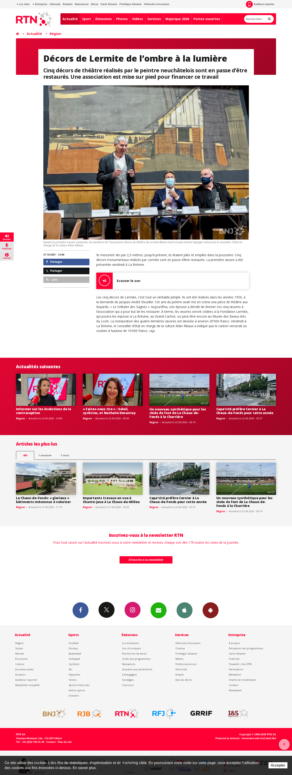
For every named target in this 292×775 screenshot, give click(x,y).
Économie (21, 658)
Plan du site (65, 742)
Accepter (278, 765)
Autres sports (77, 690)
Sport (86, 19)
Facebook (81, 610)
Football (73, 643)
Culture (19, 664)
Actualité (70, 19)
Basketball (75, 653)
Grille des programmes (136, 658)
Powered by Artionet (228, 738)
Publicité (234, 658)
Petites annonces (185, 664)
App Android (211, 610)
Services (154, 19)
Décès (94, 4)
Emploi (179, 674)
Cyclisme (74, 664)
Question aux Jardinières (137, 669)
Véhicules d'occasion (156, 4)
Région (55, 33)
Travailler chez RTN (240, 664)
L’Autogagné (129, 674)
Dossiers (20, 674)
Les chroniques (131, 648)
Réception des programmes (246, 648)
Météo (179, 658)
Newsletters (159, 610)
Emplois (68, 4)
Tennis (72, 679)
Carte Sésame (109, 4)
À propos (234, 643)
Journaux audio (24, 669)
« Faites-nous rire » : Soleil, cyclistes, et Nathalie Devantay (109, 411)
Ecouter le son (118, 281)
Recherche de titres (134, 653)
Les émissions (130, 643)
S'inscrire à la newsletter (146, 559)
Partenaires (236, 669)
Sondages (128, 679)
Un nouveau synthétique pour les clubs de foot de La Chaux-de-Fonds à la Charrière (177, 413)
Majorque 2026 (177, 19)
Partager (54, 262)
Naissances (82, 4)
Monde (19, 653)
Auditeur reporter (26, 679)
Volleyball (74, 658)
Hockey (73, 648)
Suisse (19, 648)
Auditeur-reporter (260, 4)
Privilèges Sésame (131, 4)
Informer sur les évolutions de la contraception (43, 411)
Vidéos (137, 19)
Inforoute (55, 4)
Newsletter (235, 690)
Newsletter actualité (27, 685)
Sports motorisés (79, 685)
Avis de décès (183, 679)
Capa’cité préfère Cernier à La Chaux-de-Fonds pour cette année (244, 411)
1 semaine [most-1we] (45, 455)
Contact (233, 685)
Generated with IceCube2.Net (259, 738)
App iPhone (185, 610)
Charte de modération (242, 679)
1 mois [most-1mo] (65, 455)
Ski (70, 669)
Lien (51, 279)
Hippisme (74, 674)
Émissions (103, 19)
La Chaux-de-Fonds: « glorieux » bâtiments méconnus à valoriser (43, 500)
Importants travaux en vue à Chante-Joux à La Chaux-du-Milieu (111, 500)
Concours (128, 685)
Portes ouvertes (206, 19)
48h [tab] (25, 455)
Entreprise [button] (39, 4)
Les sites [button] (23, 4)
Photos (122, 19)
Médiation (235, 674)
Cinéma (180, 648)
